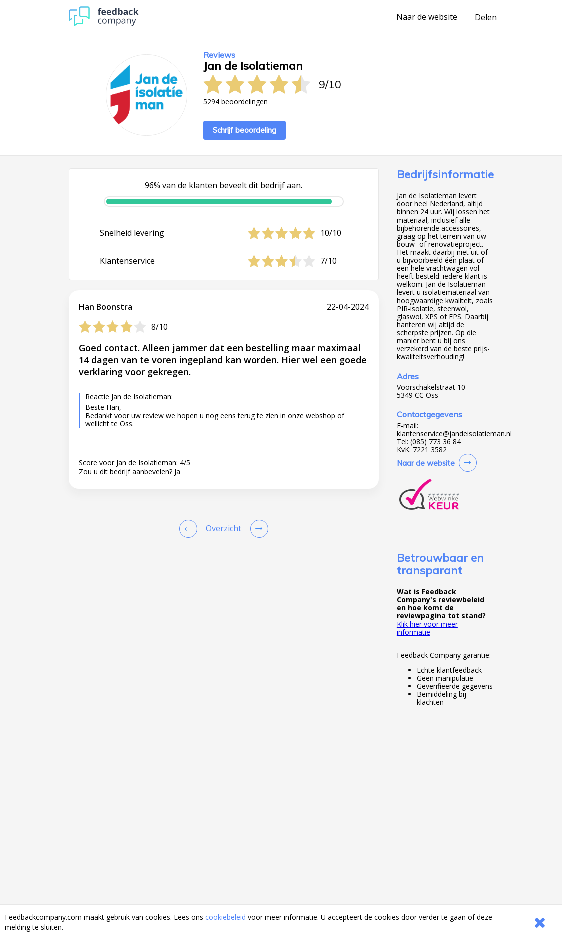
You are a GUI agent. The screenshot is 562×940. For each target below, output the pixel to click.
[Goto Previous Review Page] (191, 529)
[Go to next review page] (257, 529)
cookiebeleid (226, 917)
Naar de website (427, 17)
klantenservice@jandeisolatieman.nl (454, 434)
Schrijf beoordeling (244, 130)
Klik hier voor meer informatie (427, 628)
